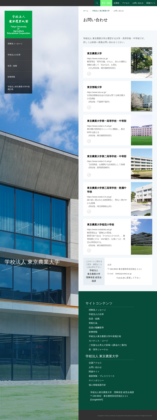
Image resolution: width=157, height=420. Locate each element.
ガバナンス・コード (98, 340)
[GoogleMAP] (96, 399)
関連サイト (151, 3)
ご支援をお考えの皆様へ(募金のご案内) (108, 345)
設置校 (116, 3)
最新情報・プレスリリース (102, 376)
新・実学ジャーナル (98, 349)
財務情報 (11, 77)
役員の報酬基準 (96, 327)
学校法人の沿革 (14, 55)
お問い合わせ (138, 3)
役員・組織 (12, 66)
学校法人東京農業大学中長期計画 (19, 88)
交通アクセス (95, 363)
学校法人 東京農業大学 (101, 11)
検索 (97, 3)
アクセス (126, 3)
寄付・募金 (106, 3)
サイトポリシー (96, 380)
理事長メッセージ (15, 44)
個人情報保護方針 (97, 385)
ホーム (85, 11)
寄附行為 (93, 323)
